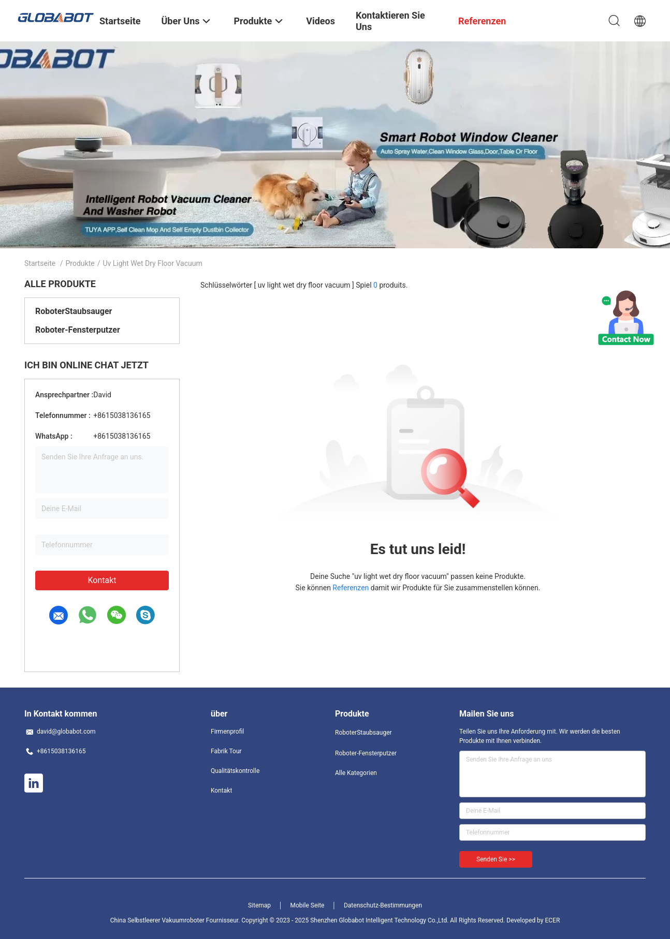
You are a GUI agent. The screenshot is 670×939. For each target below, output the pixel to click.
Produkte (80, 263)
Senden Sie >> (495, 859)
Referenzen (350, 588)
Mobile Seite (307, 905)
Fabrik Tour (226, 751)
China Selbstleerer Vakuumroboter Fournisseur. (176, 920)
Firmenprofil (227, 731)
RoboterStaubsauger (73, 311)
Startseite (39, 263)
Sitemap (259, 905)
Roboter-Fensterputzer (77, 330)
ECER (552, 920)
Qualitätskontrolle (235, 770)
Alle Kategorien (356, 773)
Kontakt (102, 580)
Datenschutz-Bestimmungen (383, 905)
